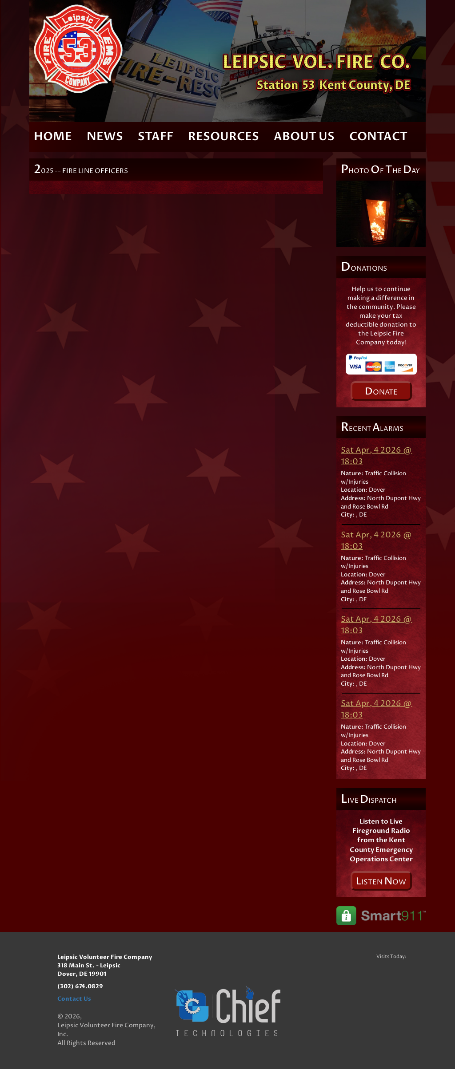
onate (381, 391)
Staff (155, 137)
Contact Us (74, 999)
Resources (223, 137)
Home (53, 137)
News (105, 137)
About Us (304, 137)
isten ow (381, 881)
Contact (378, 137)
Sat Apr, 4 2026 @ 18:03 (376, 456)
